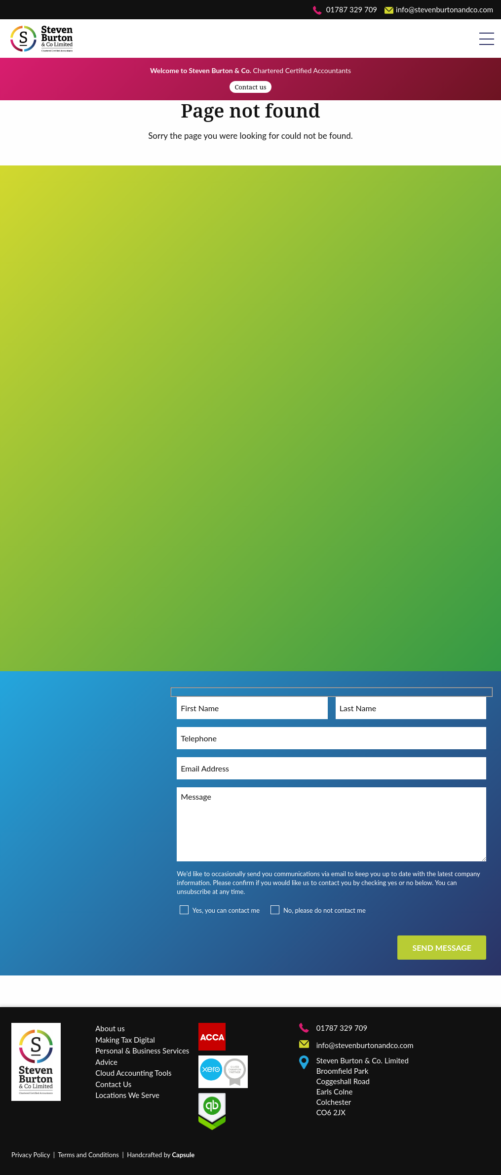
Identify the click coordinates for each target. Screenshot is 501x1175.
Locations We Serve (127, 1095)
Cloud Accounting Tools (133, 1072)
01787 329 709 (345, 9)
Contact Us (113, 1084)
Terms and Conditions (88, 1155)
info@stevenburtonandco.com (439, 9)
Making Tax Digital (124, 1039)
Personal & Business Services (142, 1050)
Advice (106, 1061)
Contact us (250, 86)
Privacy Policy (30, 1155)
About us (109, 1028)
